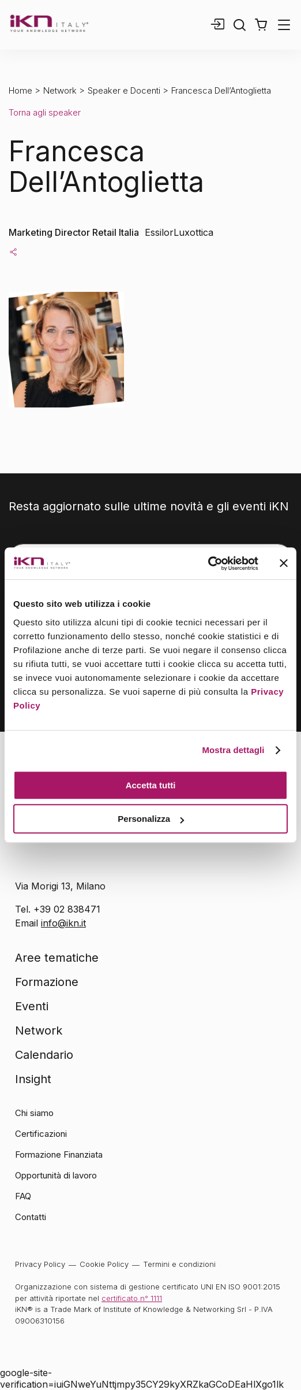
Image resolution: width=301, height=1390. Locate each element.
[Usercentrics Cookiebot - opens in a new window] (207, 563)
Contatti (30, 1216)
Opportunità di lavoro (56, 1175)
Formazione (46, 982)
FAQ (23, 1196)
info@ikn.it (63, 923)
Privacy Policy (40, 1264)
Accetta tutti (151, 785)
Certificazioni (41, 1133)
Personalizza (151, 819)
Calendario (44, 1055)
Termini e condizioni (179, 1264)
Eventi (31, 1006)
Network (60, 90)
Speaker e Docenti (124, 90)
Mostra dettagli (233, 750)
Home (20, 90)
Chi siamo (34, 1112)
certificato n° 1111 (131, 1298)
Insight (33, 1079)
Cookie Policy (104, 1264)
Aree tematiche (57, 958)
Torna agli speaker (45, 112)
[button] (261, 25)
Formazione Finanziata (59, 1154)
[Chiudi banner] (284, 563)
